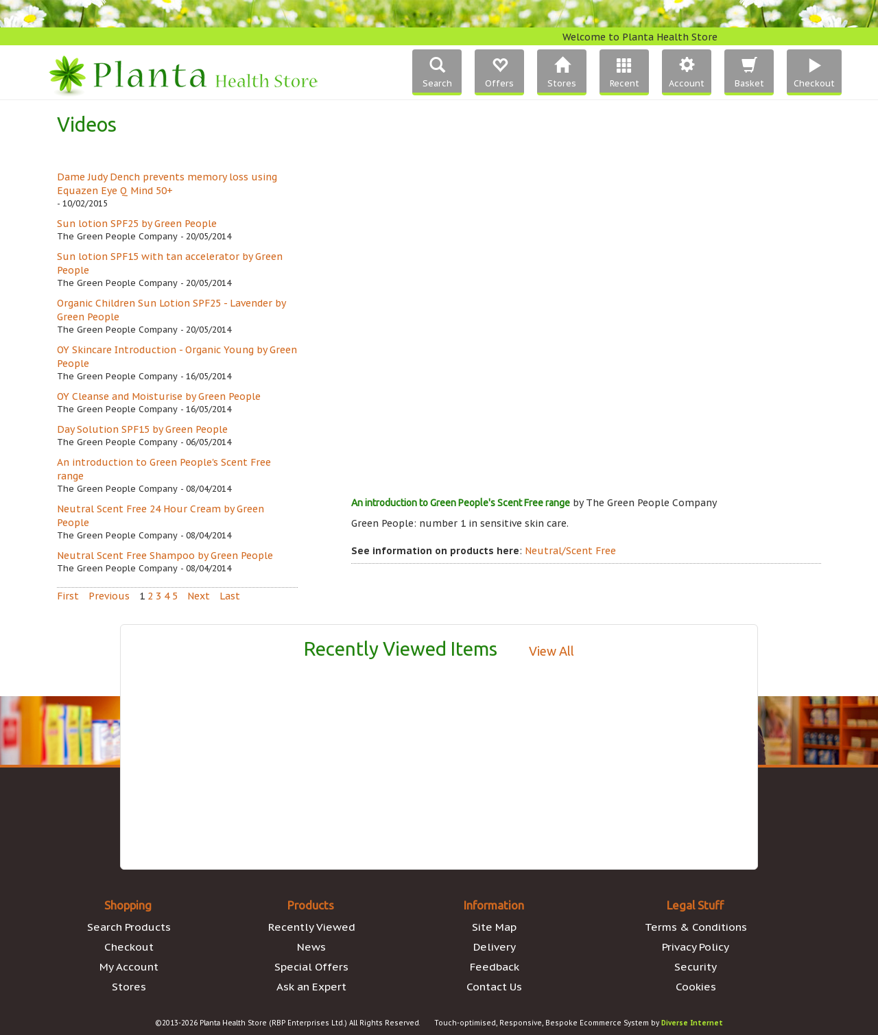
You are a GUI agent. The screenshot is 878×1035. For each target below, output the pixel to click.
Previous (109, 596)
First (68, 596)
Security (695, 966)
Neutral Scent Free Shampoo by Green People (165, 555)
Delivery (494, 946)
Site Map (494, 926)
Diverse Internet (692, 1023)
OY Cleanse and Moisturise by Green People (159, 396)
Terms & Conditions (696, 926)
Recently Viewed (311, 926)
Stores (129, 986)
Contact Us (494, 986)
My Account (128, 966)
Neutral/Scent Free (570, 551)
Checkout (129, 946)
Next (198, 596)
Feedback (494, 966)
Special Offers (311, 966)
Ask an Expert (311, 986)
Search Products (129, 926)
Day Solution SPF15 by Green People (142, 429)
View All (551, 651)
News (311, 946)
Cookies (696, 986)
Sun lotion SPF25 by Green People (137, 223)
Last (230, 596)
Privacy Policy (695, 946)
